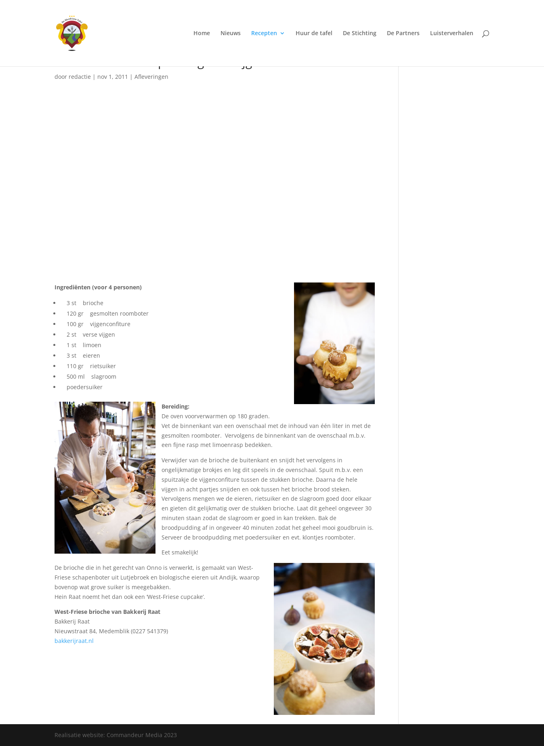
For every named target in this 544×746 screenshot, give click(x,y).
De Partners (403, 33)
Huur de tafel (314, 33)
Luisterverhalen (451, 33)
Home (201, 33)
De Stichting (359, 33)
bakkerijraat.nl (74, 641)
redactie (80, 76)
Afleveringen (151, 76)
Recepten (264, 33)
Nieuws (231, 33)
